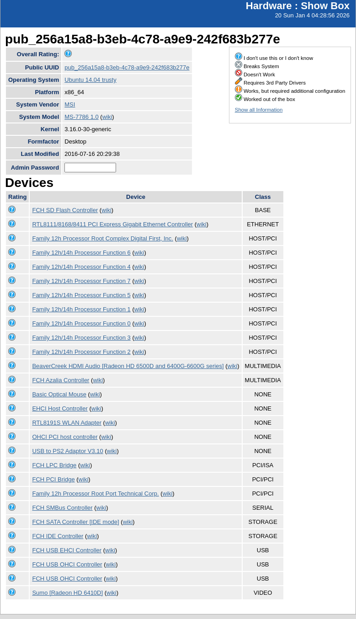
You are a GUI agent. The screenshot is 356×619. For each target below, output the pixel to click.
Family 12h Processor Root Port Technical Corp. (95, 493)
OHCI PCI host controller (64, 436)
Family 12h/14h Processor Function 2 (81, 351)
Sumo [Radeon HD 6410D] (67, 592)
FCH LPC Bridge (54, 465)
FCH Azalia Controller (60, 380)
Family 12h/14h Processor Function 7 (81, 280)
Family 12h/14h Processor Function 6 (81, 252)
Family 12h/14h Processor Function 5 (81, 295)
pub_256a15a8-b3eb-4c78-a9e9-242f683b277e (126, 67)
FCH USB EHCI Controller (66, 550)
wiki (107, 116)
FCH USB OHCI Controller (67, 564)
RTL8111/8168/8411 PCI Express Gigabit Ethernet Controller (112, 224)
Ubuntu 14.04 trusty (90, 79)
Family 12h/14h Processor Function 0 (81, 323)
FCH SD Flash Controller (65, 210)
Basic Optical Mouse (59, 394)
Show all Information (259, 109)
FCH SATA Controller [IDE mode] (75, 521)
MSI (69, 104)
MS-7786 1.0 (81, 116)
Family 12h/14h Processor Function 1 (81, 309)
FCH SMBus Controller (62, 507)
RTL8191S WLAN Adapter (66, 422)
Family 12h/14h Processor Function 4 (81, 266)
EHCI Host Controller (59, 408)
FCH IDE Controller (57, 536)
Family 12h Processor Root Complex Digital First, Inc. (102, 238)
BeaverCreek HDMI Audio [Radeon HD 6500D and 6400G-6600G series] (127, 366)
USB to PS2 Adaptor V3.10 (67, 451)
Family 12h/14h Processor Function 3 (81, 337)
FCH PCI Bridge (53, 479)
